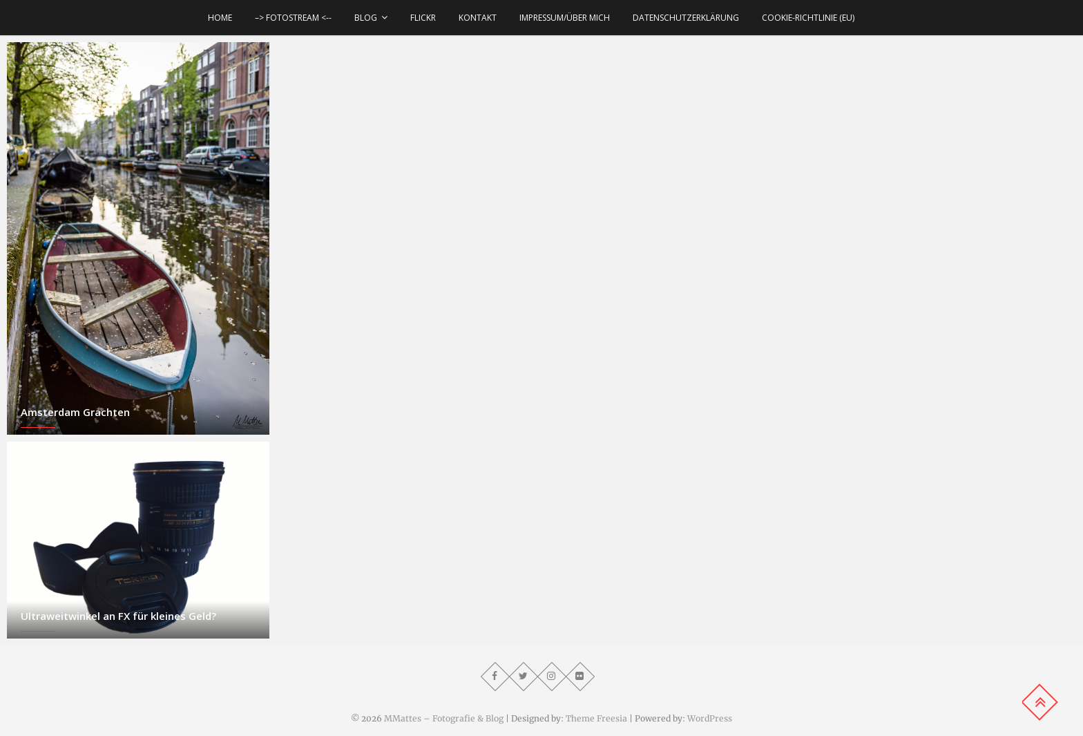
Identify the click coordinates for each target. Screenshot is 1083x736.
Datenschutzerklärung (686, 17)
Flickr (423, 17)
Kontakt (478, 17)
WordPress (709, 718)
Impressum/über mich (564, 17)
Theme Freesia (596, 718)
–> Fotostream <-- (293, 17)
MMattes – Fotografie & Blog (444, 718)
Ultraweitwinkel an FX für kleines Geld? (118, 616)
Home (220, 17)
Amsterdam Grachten (75, 412)
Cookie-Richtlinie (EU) (808, 17)
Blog (365, 17)
